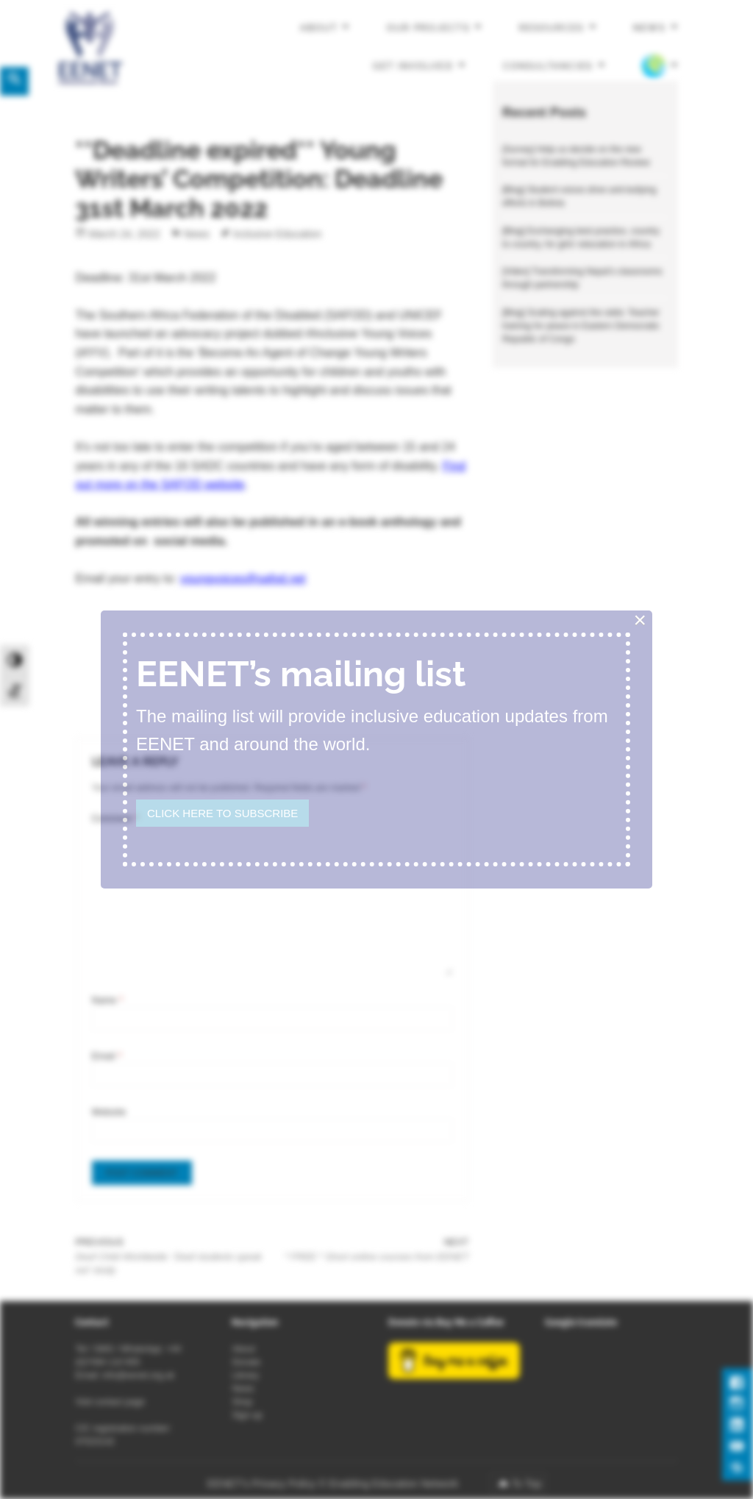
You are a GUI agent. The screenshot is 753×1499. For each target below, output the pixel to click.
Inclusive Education (277, 234)
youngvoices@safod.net (243, 578)
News (649, 28)
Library (245, 1375)
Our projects (428, 28)
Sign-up (247, 1415)
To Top (526, 1483)
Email (107, 1056)
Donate (246, 1362)
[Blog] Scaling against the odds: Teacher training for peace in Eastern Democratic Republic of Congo (581, 325)
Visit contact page (110, 1402)
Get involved (413, 65)
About (319, 28)
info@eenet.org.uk (138, 1375)
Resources (551, 28)
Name (108, 1000)
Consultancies (548, 65)
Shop (242, 1402)
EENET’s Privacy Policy (261, 1483)
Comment (115, 818)
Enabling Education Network (395, 1483)
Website (109, 1112)
